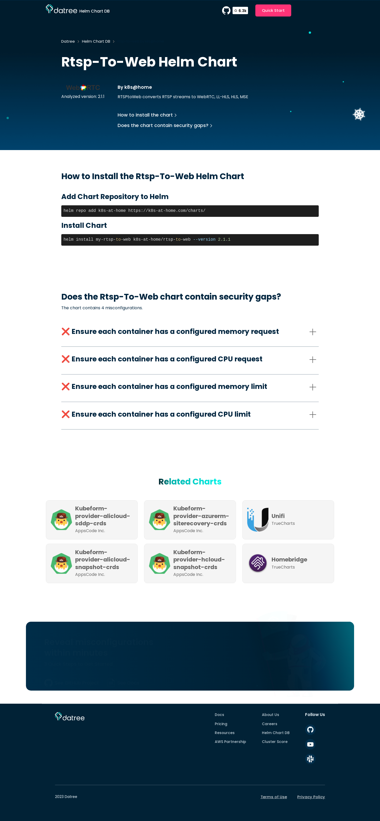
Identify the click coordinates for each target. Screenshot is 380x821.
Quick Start (273, 10)
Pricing (221, 723)
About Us (270, 714)
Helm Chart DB (96, 41)
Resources (225, 732)
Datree (68, 41)
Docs (219, 714)
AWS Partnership (230, 741)
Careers (269, 723)
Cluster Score (275, 741)
